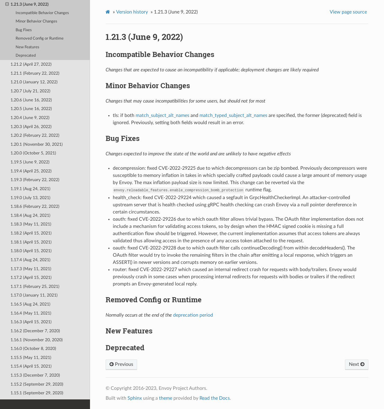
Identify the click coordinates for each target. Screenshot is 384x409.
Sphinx (135, 398)
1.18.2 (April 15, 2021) (31, 233)
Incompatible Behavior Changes (42, 13)
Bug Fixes (24, 30)
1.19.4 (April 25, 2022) (31, 171)
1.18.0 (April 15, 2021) (31, 251)
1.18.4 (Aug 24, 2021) (30, 215)
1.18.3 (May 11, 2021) (30, 224)
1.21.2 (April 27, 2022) (31, 64)
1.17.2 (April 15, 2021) (31, 277)
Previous (121, 364)
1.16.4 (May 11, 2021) (30, 313)
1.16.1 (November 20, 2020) (36, 340)
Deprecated (26, 56)
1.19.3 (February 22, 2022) (34, 180)
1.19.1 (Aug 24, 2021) (30, 189)
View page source (348, 12)
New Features (27, 47)
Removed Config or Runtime (40, 38)
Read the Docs (215, 398)
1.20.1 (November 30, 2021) (36, 144)
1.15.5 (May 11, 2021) (30, 357)
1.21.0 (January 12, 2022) (34, 82)
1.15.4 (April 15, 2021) (31, 366)
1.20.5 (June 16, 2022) (31, 108)
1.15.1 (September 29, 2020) (36, 393)
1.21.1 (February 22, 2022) (34, 73)
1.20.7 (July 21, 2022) (30, 91)
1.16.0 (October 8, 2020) (33, 348)
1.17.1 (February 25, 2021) (34, 286)
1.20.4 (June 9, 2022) (30, 117)
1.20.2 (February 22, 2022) (34, 135)
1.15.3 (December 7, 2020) (35, 375)
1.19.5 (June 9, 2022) (30, 162)
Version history (132, 12)
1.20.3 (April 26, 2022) (31, 126)
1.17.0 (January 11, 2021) (34, 295)
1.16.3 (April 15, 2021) (31, 322)
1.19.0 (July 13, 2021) (30, 198)
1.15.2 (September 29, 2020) (36, 384)
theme (165, 398)
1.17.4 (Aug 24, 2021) (30, 260)
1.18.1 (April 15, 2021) (31, 242)
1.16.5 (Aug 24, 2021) (30, 304)
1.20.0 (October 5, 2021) (33, 153)
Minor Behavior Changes (36, 21)
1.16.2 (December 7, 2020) (35, 331)
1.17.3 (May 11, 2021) (30, 269)
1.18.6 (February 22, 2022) (34, 206)
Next (356, 364)
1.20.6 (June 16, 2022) (31, 100)
